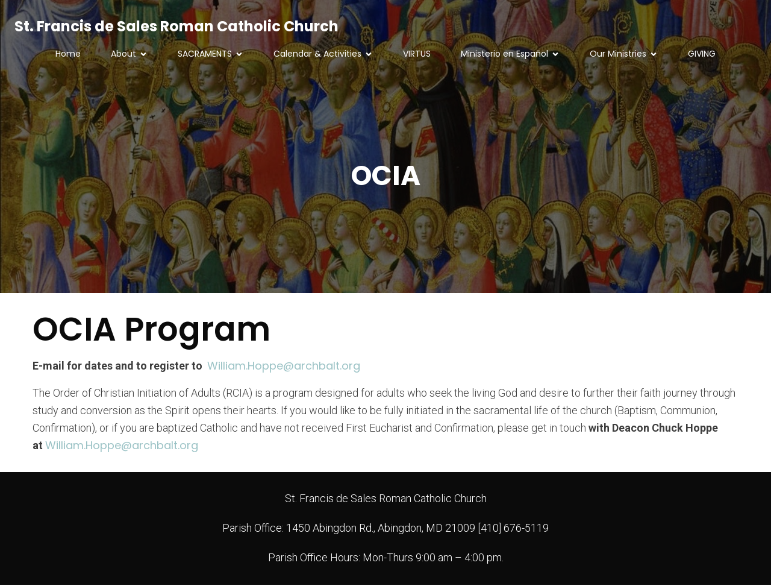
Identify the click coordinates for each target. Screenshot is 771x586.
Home (68, 54)
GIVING (702, 54)
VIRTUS (417, 54)
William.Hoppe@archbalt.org (283, 366)
